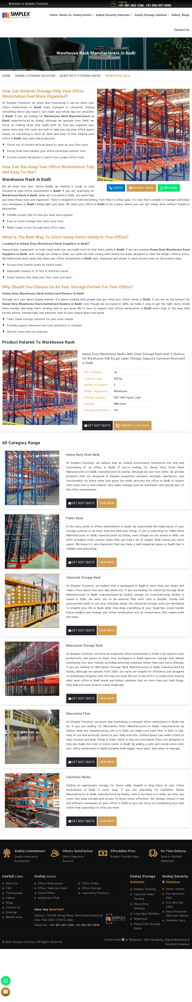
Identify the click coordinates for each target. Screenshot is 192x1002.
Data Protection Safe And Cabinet (175, 967)
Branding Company (177, 997)
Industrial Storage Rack (83, 599)
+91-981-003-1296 (131, 5)
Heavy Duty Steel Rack (83, 455)
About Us (65, 15)
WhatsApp (169, 188)
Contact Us (181, 30)
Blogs (185, 15)
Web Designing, (154, 993)
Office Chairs (88, 937)
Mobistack (138, 972)
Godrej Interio (83, 15)
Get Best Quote (141, 188)
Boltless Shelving (143, 942)
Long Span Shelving (144, 967)
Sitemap (9, 965)
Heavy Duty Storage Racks (80, 76)
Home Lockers (173, 942)
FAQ (7, 941)
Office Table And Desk (50, 941)
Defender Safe (173, 974)
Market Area (12, 970)
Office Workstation (48, 937)
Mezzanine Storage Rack (84, 672)
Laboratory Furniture (93, 946)
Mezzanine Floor (78, 744)
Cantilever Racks (78, 817)
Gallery (175, 15)
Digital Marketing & (177, 993)
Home (54, 15)
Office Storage (89, 941)
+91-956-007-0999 (158, 5)
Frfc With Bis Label (172, 958)
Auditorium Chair (47, 951)
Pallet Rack (74, 527)
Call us (116, 188)
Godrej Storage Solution (152, 15)
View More (107, 503)
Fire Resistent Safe (173, 949)
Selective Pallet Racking (142, 949)
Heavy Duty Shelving (139, 959)
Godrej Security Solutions (114, 15)
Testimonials (12, 946)
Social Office (44, 946)
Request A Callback (132, 425)
